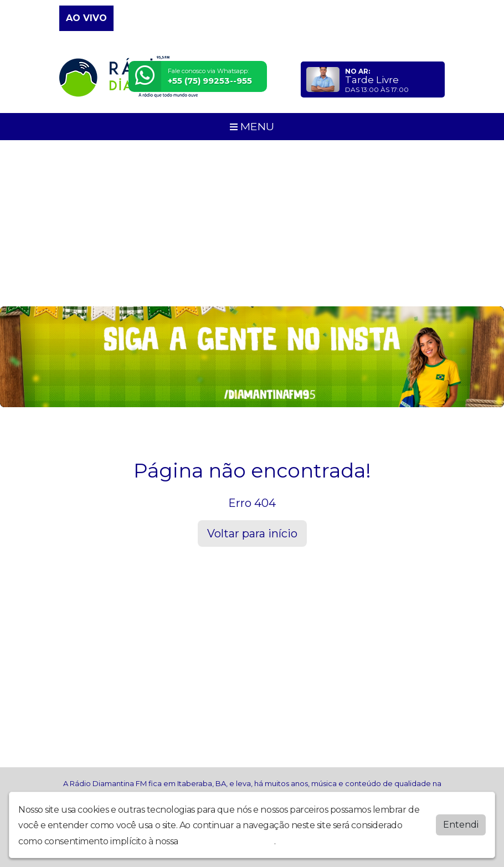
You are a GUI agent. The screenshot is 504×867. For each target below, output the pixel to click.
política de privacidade (227, 841)
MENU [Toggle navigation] (252, 126)
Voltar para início (252, 533)
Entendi (461, 824)
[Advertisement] (252, 223)
